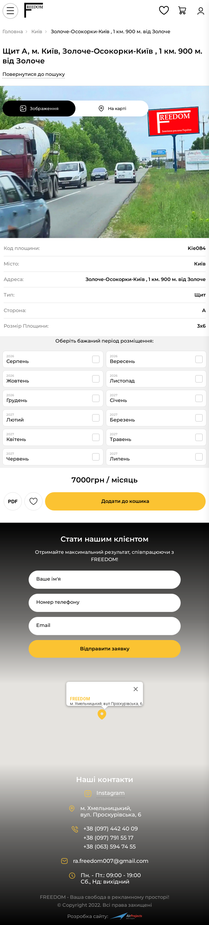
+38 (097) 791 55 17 (108, 838)
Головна (12, 31)
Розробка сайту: (104, 916)
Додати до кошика (125, 501)
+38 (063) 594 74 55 (109, 847)
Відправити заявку (104, 649)
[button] (104, 716)
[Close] (135, 689)
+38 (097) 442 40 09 (110, 829)
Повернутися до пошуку (33, 74)
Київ (36, 31)
